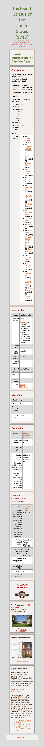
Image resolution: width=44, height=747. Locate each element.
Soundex (23, 322)
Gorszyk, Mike (28, 283)
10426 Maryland (23, 386)
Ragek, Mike (27, 297)
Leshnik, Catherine (29, 266)
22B (13, 87)
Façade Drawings (22, 661)
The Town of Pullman (23, 724)
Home (23, 41)
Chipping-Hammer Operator (27, 435)
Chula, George (29, 289)
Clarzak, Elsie (28, 156)
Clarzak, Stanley (28, 139)
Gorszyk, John (28, 274)
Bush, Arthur (28, 238)
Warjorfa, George (28, 205)
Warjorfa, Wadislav (28, 197)
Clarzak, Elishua (28, 164)
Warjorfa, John (28, 213)
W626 (22, 318)
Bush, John (28, 219)
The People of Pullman (21, 42)
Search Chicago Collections (17, 690)
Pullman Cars (20, 722)
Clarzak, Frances (28, 148)
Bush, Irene (28, 231)
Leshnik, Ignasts (28, 258)
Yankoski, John (28, 188)
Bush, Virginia (28, 250)
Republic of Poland (27, 507)
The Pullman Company (23, 721)
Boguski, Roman (28, 180)
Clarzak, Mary (28, 172)
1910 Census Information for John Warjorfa (22, 44)
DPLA (20, 697)
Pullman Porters (21, 726)
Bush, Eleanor (28, 244)
